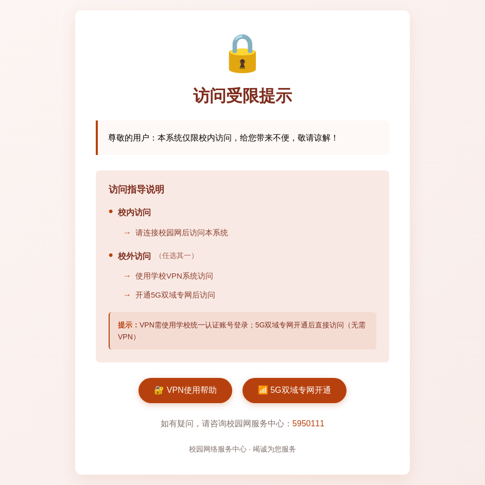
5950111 (308, 423)
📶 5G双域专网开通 (294, 390)
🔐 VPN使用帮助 (185, 390)
